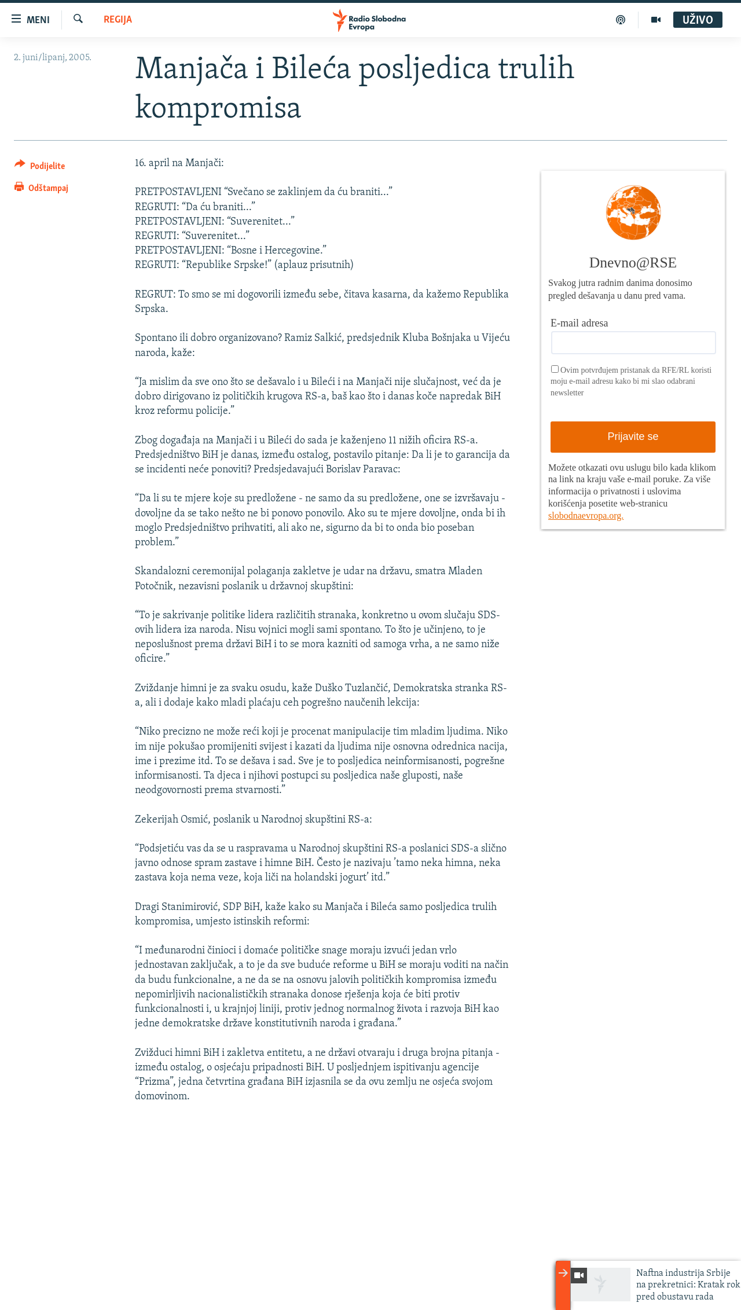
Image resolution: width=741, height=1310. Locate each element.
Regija (118, 19)
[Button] (39, 168)
